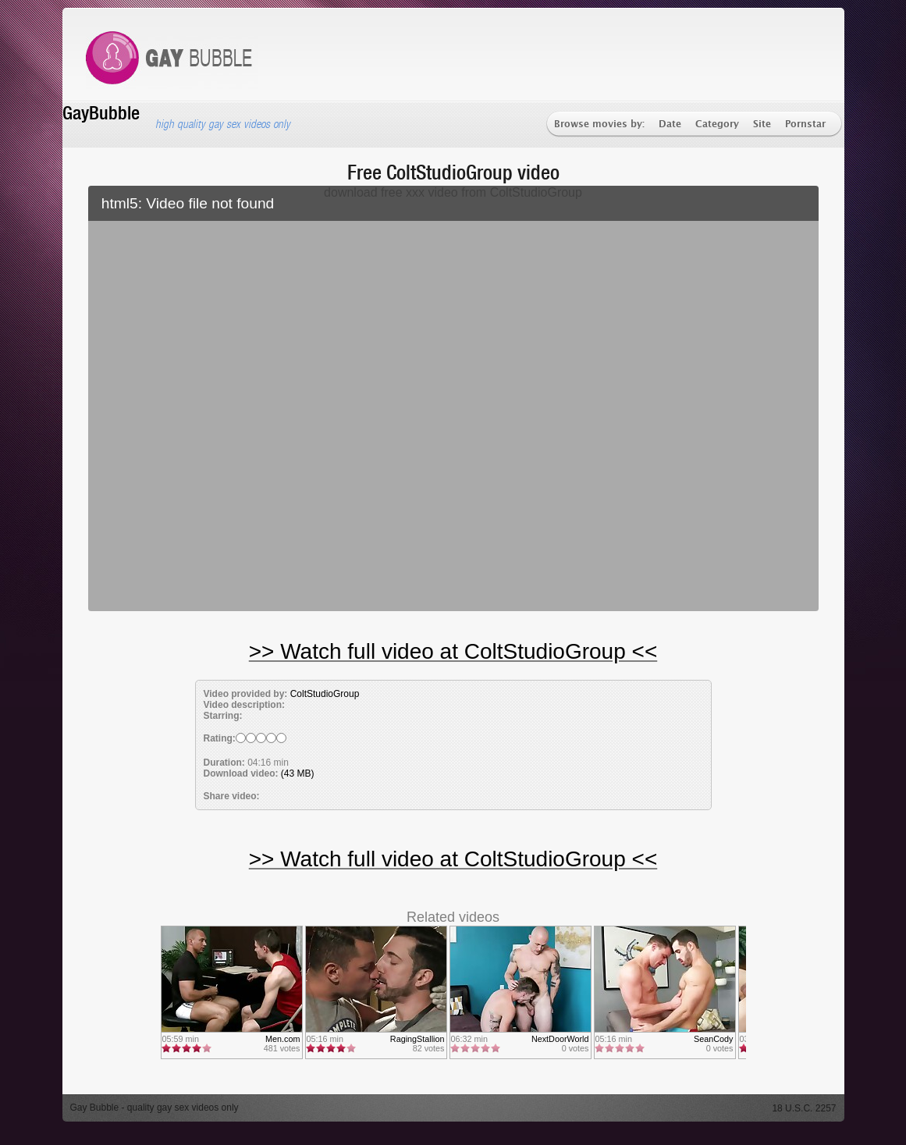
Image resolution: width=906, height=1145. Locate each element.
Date (670, 124)
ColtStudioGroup (325, 693)
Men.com (282, 1039)
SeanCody (713, 1039)
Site (762, 124)
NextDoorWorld (560, 1039)
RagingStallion (417, 1039)
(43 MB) (297, 773)
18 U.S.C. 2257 (804, 1108)
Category (717, 124)
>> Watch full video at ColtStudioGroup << (453, 651)
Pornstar (805, 124)
